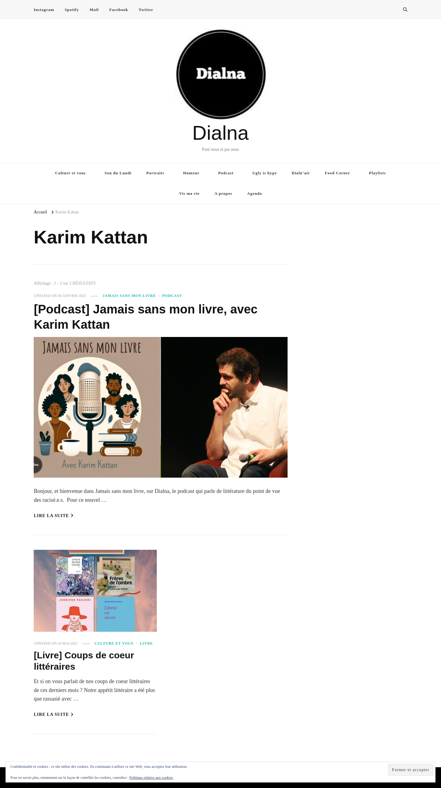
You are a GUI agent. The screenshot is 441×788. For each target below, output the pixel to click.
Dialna (220, 133)
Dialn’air (301, 173)
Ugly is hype (264, 173)
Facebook (118, 9)
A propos (223, 193)
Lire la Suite (54, 515)
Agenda (254, 193)
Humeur (191, 173)
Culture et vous (70, 173)
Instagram (44, 9)
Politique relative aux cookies (151, 777)
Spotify (72, 9)
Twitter (146, 9)
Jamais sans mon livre (129, 296)
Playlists (377, 173)
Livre (146, 643)
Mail (94, 9)
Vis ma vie (189, 193)
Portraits (155, 173)
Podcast (225, 173)
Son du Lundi (117, 173)
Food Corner (337, 173)
